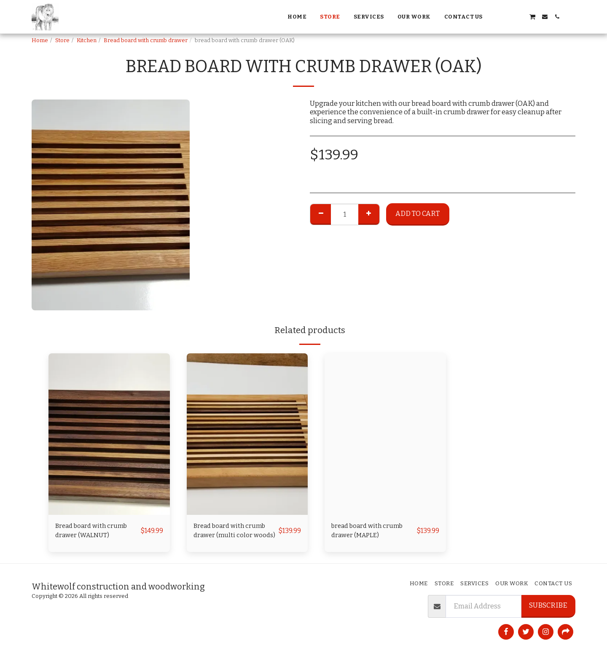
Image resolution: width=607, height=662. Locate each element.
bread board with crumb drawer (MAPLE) (370, 531)
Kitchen (87, 40)
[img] (109, 434)
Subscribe (548, 605)
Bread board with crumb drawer (146, 40)
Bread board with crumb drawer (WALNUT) (94, 531)
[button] (495, 16)
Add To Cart (417, 214)
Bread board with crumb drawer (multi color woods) (233, 532)
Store (62, 40)
